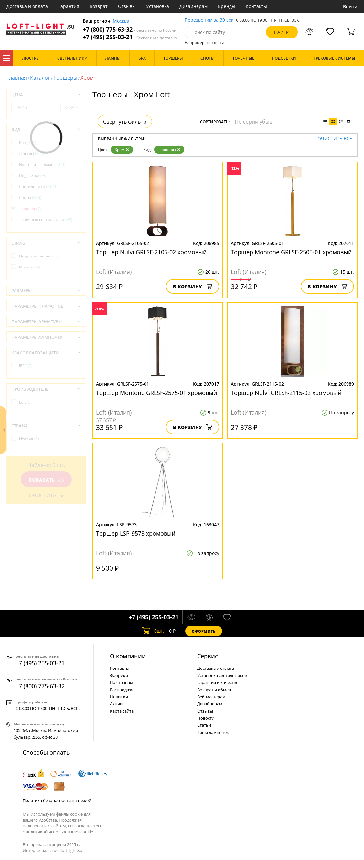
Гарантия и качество (218, 682)
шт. (153, 631)
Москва (121, 21)
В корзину (192, 286)
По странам (121, 682)
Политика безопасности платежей (57, 800)
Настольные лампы (43, 164)
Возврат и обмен (214, 689)
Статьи (204, 725)
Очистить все (334, 139)
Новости (205, 718)
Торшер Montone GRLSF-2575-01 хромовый (156, 393)
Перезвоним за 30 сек (209, 20)
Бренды (226, 6)
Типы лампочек (213, 732)
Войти (350, 7)
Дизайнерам (193, 6)
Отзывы (127, 6)
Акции (116, 704)
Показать (46, 480)
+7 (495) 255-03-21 (130, 37)
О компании (128, 656)
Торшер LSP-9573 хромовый (135, 533)
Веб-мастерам (211, 697)
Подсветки (33, 175)
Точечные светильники (45, 219)
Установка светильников (222, 675)
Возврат (99, 6)
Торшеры (65, 77)
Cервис (207, 656)
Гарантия (68, 6)
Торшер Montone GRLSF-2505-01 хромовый (291, 252)
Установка (157, 6)
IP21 (26, 365)
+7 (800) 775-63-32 (130, 29)
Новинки (119, 697)
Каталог (6, 58)
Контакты (256, 6)
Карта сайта (122, 711)
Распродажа (122, 689)
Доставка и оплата (27, 6)
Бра (27, 142)
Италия (29, 438)
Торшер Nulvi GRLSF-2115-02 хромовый (286, 393)
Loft (25, 402)
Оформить (204, 631)
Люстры (31, 153)
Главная (16, 77)
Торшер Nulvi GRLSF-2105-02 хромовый (151, 252)
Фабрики (119, 675)
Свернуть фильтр (124, 121)
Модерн (29, 267)
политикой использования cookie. (60, 831)
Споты (30, 197)
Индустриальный (38, 256)
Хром (122, 149)
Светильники (38, 186)
